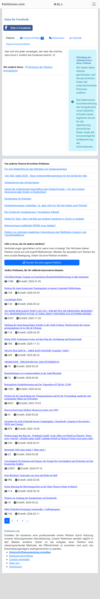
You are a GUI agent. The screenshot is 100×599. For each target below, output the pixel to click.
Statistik (76, 38)
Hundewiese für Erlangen (17, 198)
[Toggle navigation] (94, 4)
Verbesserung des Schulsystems (21, 182)
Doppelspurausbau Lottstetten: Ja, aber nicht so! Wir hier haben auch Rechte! (45, 205)
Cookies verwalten (19, 559)
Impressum (15, 566)
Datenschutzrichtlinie (18, 44)
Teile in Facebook (17, 28)
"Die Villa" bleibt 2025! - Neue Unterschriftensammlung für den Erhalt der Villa (45, 176)
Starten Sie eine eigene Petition (42, 262)
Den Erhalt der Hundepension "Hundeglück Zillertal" (31, 212)
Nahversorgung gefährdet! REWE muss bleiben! (30, 225)
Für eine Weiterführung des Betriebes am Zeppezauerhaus (35, 169)
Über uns (14, 563)
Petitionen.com (13, 4)
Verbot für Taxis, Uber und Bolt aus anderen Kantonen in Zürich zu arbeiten (44, 219)
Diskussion (56, 38)
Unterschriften (32, 38)
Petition (10, 38)
